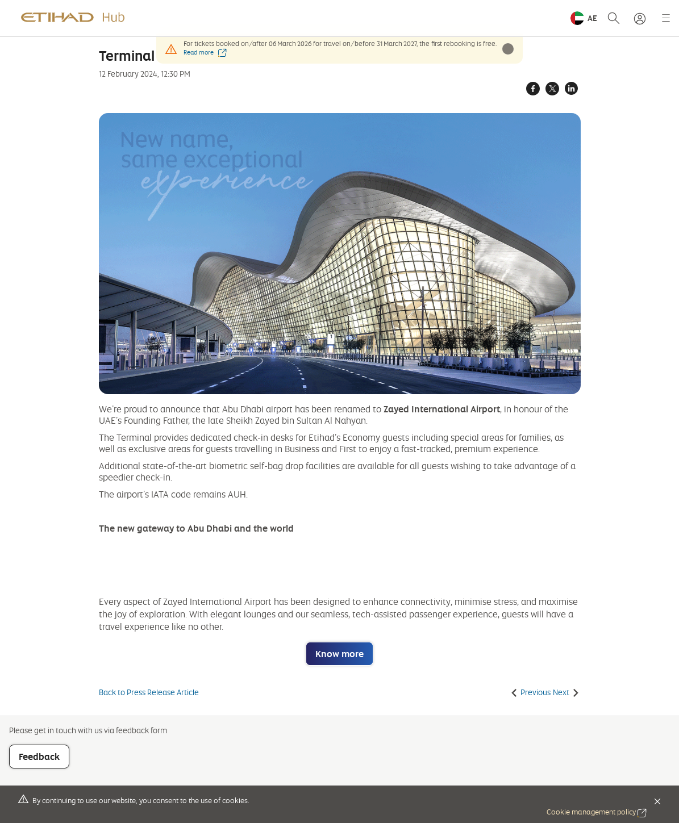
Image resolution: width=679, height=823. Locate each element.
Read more (205, 52)
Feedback (39, 756)
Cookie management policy (597, 812)
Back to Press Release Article (149, 692)
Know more (339, 653)
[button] (583, 18)
